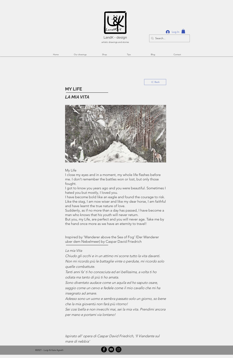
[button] (183, 31)
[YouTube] (111, 349)
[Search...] (169, 38)
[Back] (155, 82)
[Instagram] (118, 349)
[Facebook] (104, 349)
